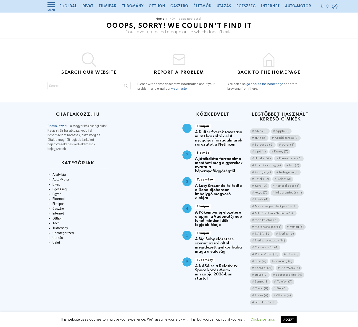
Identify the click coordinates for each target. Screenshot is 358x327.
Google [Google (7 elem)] (263, 172)
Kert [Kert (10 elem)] (261, 185)
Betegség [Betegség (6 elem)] (264, 144)
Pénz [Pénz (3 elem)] (292, 254)
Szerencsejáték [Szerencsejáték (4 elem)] (289, 274)
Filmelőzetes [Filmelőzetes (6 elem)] (290, 158)
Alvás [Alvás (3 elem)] (261, 131)
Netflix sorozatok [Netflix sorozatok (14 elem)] (270, 240)
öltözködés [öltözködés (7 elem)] (265, 302)
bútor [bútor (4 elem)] (288, 144)
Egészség (246, 6)
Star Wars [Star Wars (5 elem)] (290, 268)
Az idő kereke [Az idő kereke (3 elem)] (287, 137)
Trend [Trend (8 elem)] (261, 288)
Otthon (157, 6)
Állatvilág (59, 174)
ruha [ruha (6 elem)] (260, 261)
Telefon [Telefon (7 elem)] (284, 281)
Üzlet (56, 242)
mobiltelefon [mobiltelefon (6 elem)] (266, 220)
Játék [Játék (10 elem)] (262, 179)
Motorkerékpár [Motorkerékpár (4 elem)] (268, 226)
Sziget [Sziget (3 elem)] (261, 281)
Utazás (224, 6)
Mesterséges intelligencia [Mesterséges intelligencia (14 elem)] (276, 206)
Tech (56, 223)
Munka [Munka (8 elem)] (297, 226)
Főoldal (68, 6)
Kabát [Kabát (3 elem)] (284, 179)
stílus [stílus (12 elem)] (261, 274)
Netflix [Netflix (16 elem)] (286, 233)
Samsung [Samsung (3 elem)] (283, 261)
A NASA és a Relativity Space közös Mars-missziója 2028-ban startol (216, 272)
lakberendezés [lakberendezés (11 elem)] (288, 192)
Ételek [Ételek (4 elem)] (261, 295)
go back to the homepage (264, 84)
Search (126, 87)
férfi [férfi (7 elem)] (294, 165)
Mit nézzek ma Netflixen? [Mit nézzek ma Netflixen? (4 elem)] (275, 213)
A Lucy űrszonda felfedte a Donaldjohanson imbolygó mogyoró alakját (218, 192)
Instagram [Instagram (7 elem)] (289, 172)
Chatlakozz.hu (57, 126)
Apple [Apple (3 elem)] (283, 131)
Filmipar (107, 6)
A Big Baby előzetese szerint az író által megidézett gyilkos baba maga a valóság (218, 245)
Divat (87, 6)
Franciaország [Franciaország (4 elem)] (268, 165)
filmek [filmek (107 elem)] (263, 158)
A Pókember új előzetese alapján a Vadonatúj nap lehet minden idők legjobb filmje (218, 219)
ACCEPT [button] (288, 319)
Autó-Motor (298, 6)
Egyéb (57, 194)
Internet (270, 6)
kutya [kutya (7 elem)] (261, 192)
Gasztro (179, 6)
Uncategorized (63, 233)
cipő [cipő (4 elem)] (260, 151)
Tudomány (132, 6)
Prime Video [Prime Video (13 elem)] (266, 254)
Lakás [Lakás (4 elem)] (261, 199)
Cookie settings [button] (263, 319)
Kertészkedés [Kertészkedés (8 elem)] (287, 185)
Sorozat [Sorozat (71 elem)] (263, 268)
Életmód (202, 6)
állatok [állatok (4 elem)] (283, 295)
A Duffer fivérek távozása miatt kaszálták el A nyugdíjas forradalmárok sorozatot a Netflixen (218, 138)
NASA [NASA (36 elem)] (263, 233)
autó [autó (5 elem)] (260, 137)
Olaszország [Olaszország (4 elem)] (266, 247)
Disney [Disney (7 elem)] (281, 151)
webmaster (179, 88)
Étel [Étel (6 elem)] (281, 288)
